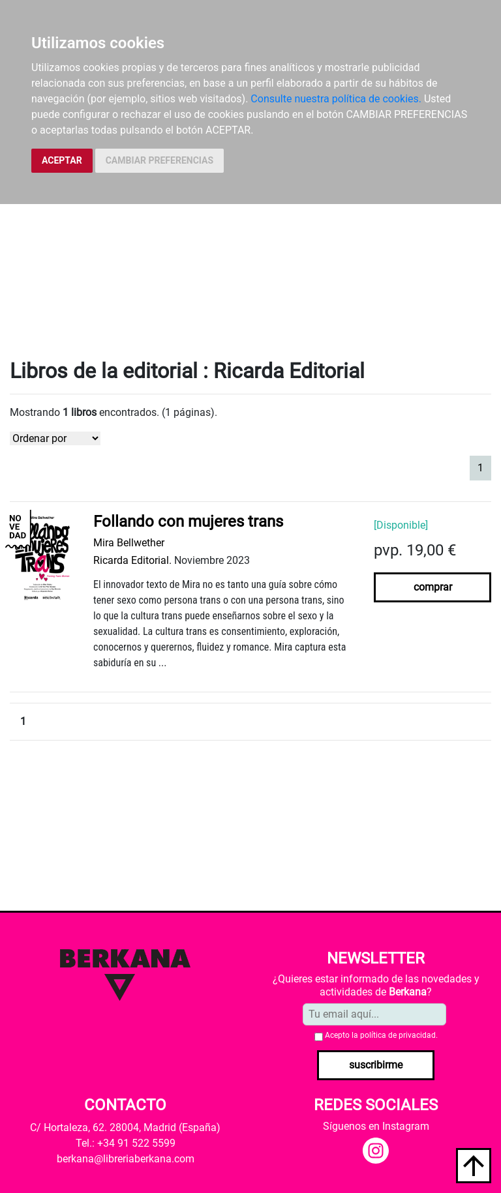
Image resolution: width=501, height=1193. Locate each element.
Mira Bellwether (128, 543)
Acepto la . (381, 1035)
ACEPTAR (62, 160)
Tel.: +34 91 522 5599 (125, 1143)
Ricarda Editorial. (132, 560)
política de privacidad (398, 1035)
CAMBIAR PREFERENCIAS (159, 160)
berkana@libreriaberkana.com (125, 1159)
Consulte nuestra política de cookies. (335, 99)
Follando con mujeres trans (188, 521)
